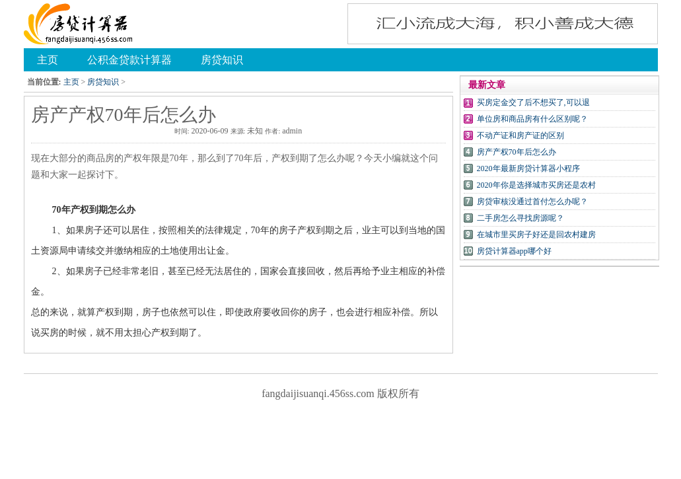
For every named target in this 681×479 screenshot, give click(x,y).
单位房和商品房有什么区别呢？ (532, 119)
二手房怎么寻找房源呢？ (520, 218)
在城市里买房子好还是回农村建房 (536, 234)
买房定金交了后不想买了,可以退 (533, 102)
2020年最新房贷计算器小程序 (528, 168)
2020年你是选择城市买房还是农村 (536, 185)
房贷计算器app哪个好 (514, 251)
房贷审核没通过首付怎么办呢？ (532, 201)
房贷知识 (103, 82)
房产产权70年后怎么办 (516, 152)
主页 (71, 82)
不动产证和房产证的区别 (520, 135)
